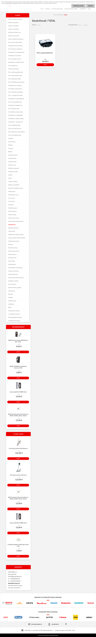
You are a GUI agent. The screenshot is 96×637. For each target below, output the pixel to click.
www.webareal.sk (53, 635)
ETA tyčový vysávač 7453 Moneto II (18, 448)
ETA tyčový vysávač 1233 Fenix (18, 475)
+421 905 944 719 (53, 624)
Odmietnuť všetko (78, 5)
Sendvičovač (60, 14)
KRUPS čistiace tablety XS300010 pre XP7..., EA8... (18, 341)
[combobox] (80, 25)
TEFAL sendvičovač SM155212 (45, 53)
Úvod (54, 14)
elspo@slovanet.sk (14, 583)
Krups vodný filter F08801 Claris (18, 392)
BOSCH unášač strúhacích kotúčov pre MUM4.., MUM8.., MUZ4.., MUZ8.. (18, 414)
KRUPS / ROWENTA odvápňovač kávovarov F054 (18, 367)
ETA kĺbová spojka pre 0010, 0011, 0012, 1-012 (18, 545)
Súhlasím (90, 5)
